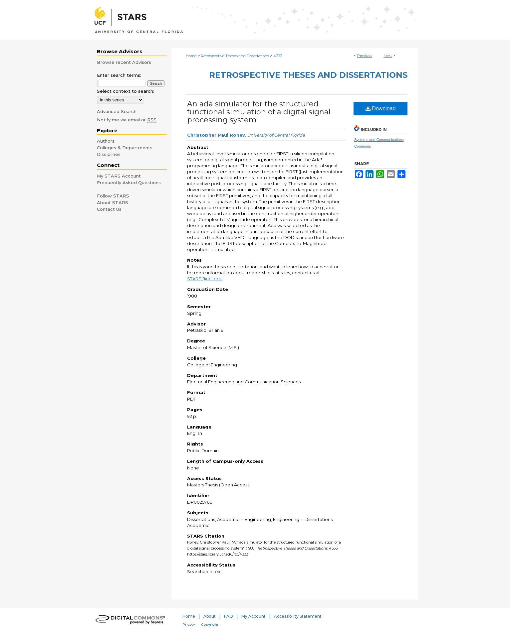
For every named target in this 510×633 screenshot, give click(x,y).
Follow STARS (113, 195)
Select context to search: (125, 91)
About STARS (112, 202)
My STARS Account (119, 176)
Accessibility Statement (298, 616)
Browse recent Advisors (124, 62)
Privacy (188, 624)
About (209, 616)
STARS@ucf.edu (204, 278)
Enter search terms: (119, 75)
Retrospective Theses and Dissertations (235, 56)
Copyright (209, 624)
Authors (106, 141)
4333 (277, 56)
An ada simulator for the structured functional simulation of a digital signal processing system (259, 111)
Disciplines (109, 154)
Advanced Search (116, 111)
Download (381, 108)
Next (387, 55)
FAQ (228, 616)
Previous (364, 55)
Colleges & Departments (124, 147)
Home (191, 56)
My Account (253, 616)
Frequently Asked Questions (129, 182)
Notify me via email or (126, 119)
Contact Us (109, 209)
